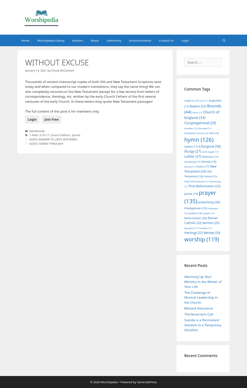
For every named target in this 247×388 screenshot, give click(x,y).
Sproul (76, 135)
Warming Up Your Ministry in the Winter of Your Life (203, 281)
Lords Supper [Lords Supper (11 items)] (210, 151)
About (95, 40)
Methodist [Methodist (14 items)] (210, 156)
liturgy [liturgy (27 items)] (192, 151)
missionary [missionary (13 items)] (192, 161)
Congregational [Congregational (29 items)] (200, 123)
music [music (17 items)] (202, 166)
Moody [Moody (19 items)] (208, 161)
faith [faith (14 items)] (214, 133)
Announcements (140, 40)
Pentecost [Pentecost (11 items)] (202, 181)
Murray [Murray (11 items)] (189, 166)
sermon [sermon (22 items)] (211, 223)
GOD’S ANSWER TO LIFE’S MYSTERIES (53, 139)
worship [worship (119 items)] (201, 239)
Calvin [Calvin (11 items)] (197, 112)
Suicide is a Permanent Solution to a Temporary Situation (202, 325)
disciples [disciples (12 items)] (190, 128)
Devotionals (37, 131)
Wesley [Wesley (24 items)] (212, 233)
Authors (77, 40)
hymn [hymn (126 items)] (198, 139)
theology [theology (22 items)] (193, 233)
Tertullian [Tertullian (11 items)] (205, 228)
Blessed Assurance (198, 308)
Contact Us (166, 40)
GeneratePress (147, 382)
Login (185, 40)
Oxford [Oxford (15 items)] (210, 176)
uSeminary (114, 40)
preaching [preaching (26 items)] (209, 202)
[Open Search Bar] (224, 40)
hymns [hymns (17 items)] (191, 146)
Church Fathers (60, 135)
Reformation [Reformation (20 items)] (195, 218)
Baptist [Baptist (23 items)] (198, 106)
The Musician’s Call (198, 314)
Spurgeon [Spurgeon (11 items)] (191, 228)
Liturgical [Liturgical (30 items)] (210, 146)
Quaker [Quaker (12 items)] (208, 213)
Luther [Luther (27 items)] (192, 156)
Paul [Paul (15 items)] (189, 181)
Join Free (51, 119)
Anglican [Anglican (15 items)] (191, 100)
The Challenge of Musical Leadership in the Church (201, 297)
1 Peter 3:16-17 (39, 135)
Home (25, 40)
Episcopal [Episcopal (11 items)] (204, 128)
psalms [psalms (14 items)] (195, 213)
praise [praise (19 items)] (191, 194)
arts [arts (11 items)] (204, 100)
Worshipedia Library (50, 40)
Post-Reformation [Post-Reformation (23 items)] (204, 186)
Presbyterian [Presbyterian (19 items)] (195, 208)
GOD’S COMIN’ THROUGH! (46, 143)
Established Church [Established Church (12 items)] (196, 133)
